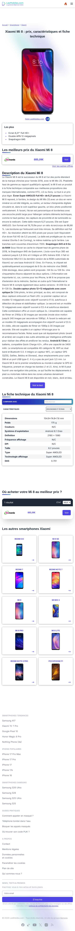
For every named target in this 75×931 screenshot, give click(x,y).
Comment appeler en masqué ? (17, 815)
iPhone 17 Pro (9, 759)
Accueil (5, 25)
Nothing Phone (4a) (12, 742)
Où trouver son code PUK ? (16, 831)
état (59, 502)
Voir (66, 159)
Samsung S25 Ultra (11, 798)
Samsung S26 (9, 793)
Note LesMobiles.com (37, 119)
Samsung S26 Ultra (11, 787)
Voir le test (37, 385)
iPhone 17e (7, 770)
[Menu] (71, 3)
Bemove (63, 918)
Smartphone (14, 25)
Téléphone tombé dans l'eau (16, 821)
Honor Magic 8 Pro (11, 736)
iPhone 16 (7, 775)
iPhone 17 (7, 764)
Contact (6, 844)
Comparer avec (10, 402)
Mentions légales (10, 849)
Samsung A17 (8, 720)
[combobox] (57, 402)
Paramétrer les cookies (13, 863)
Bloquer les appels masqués (16, 826)
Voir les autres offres (62, 166)
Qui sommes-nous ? (12, 873)
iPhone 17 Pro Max (11, 754)
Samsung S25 (9, 803)
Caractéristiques (11, 409)
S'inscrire (37, 899)
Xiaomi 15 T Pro (10, 726)
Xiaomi (23, 25)
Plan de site (8, 868)
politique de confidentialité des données (43, 906)
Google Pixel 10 (10, 731)
